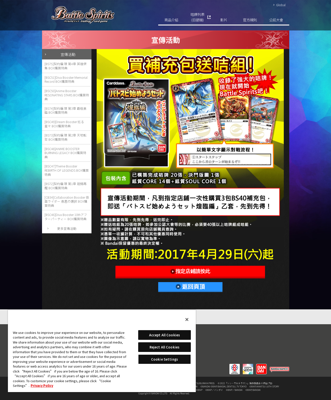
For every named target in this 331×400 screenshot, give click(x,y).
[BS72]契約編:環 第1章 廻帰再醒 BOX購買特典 (65, 185)
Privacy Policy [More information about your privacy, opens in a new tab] (42, 385)
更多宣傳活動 (66, 228)
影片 (223, 19)
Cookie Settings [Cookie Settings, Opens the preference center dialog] (164, 359)
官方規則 (250, 19)
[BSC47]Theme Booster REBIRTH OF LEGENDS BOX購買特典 (66, 170)
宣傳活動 (68, 54)
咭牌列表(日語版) (197, 17)
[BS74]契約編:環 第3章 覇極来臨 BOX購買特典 (65, 110)
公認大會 (276, 19)
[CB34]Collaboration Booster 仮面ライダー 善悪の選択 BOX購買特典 (66, 201)
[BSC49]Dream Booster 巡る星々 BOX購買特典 (64, 123)
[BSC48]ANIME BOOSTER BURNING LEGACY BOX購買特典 (65, 152)
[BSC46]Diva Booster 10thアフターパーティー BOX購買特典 (65, 216)
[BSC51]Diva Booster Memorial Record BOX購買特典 (66, 79)
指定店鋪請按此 (190, 271)
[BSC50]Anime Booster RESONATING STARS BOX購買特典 (66, 94)
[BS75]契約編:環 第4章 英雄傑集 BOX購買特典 (65, 65)
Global (281, 4)
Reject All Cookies (164, 347)
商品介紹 (171, 19)
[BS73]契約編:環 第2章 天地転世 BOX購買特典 (65, 137)
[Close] (186, 319)
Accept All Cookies (164, 335)
